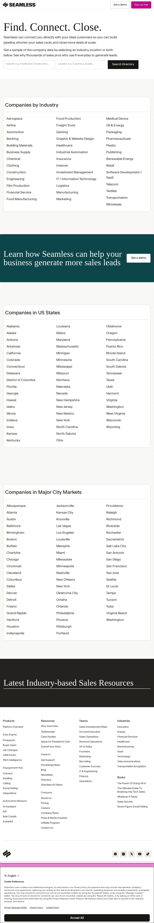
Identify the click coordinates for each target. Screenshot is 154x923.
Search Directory (123, 64)
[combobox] (29, 64)
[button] (29, 64)
